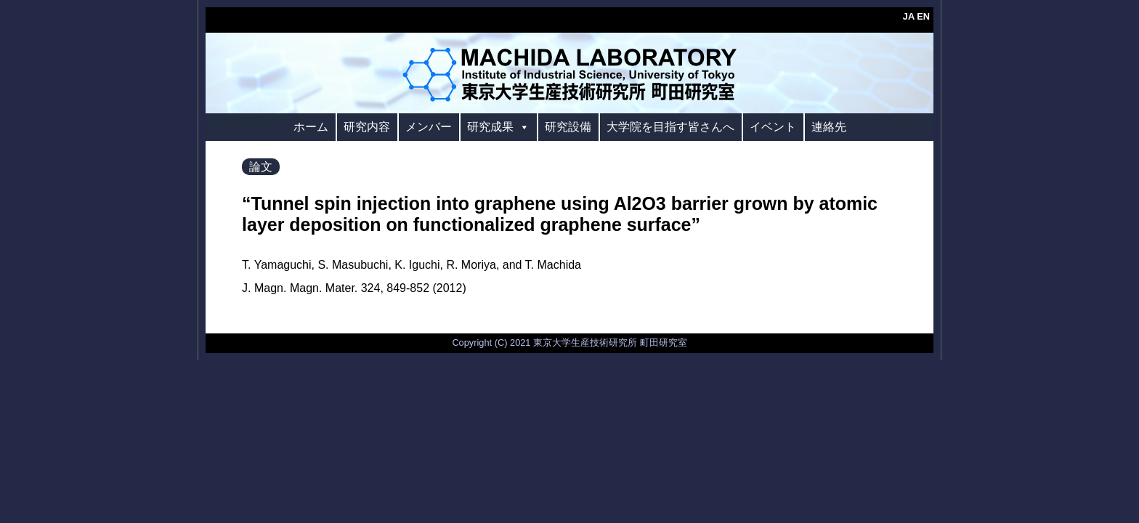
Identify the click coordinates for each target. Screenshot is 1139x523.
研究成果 (498, 127)
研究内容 (367, 127)
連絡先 (828, 127)
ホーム (310, 127)
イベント (773, 127)
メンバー (428, 127)
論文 (260, 167)
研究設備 (568, 127)
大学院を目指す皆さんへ (670, 127)
